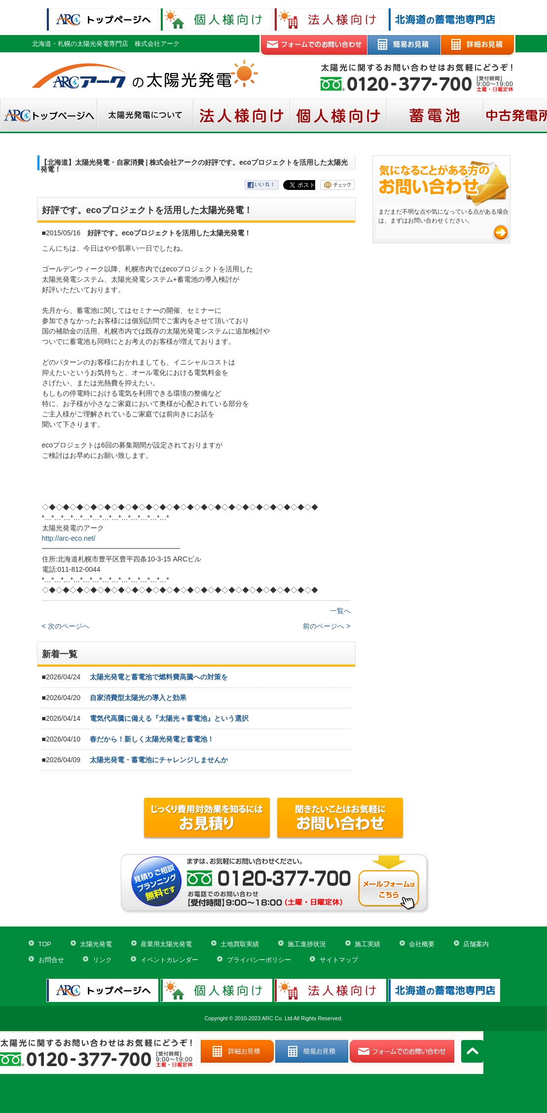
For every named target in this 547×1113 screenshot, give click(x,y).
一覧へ (340, 611)
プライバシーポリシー (259, 960)
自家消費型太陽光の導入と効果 (138, 698)
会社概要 (422, 944)
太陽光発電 (96, 944)
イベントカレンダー (169, 960)
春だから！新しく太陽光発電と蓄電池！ (152, 739)
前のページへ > (326, 626)
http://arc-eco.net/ (69, 538)
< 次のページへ (65, 626)
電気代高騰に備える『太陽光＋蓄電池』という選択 (169, 718)
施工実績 (367, 944)
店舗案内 (476, 944)
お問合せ (51, 960)
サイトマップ (339, 960)
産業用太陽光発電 (166, 944)
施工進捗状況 (307, 944)
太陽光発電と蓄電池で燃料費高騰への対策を (159, 677)
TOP (45, 944)
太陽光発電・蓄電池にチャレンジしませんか (159, 760)
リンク (102, 960)
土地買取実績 (239, 944)
